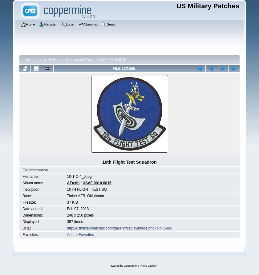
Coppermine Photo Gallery (140, 265)
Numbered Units (80, 60)
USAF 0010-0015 (112, 60)
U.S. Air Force (51, 60)
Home (30, 60)
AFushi (73, 183)
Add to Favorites (80, 235)
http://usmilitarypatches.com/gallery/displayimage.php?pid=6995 (119, 228)
